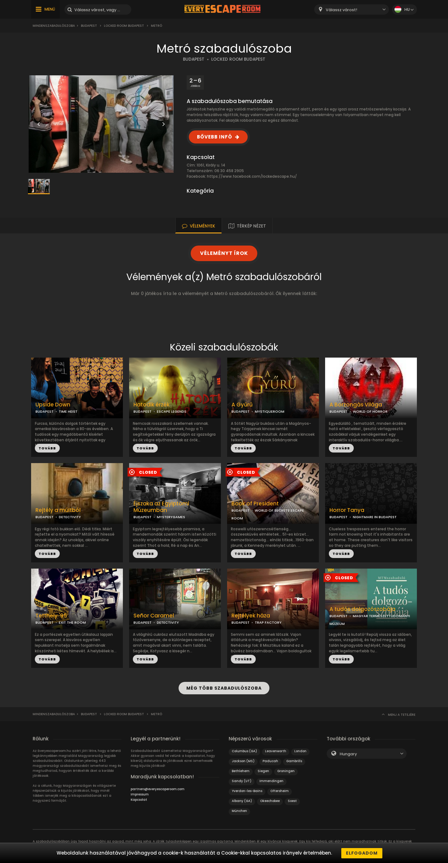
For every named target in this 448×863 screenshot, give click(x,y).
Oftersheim (279, 790)
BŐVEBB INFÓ (214, 137)
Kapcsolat (139, 799)
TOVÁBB (47, 448)
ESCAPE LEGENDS (171, 411)
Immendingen (271, 780)
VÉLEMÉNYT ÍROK (224, 253)
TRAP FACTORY (268, 622)
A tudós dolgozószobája (362, 609)
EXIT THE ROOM (72, 622)
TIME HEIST (68, 411)
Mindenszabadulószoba (54, 25)
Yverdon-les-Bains (247, 790)
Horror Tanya (346, 510)
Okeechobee (270, 800)
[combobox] (351, 9)
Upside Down (52, 404)
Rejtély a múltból (58, 510)
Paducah (270, 760)
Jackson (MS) (243, 760)
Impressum (140, 794)
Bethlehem (241, 770)
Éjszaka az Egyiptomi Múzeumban (161, 507)
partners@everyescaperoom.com (157, 788)
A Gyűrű (242, 404)
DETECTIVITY (70, 516)
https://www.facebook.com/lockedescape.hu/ (252, 176)
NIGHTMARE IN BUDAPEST (375, 516)
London (300, 750)
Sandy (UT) (241, 780)
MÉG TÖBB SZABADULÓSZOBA (224, 688)
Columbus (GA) (244, 750)
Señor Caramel (153, 615)
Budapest (89, 25)
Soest (292, 800)
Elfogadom (362, 853)
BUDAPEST (193, 59)
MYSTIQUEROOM (269, 411)
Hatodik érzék (151, 404)
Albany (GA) (242, 800)
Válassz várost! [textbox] (341, 9)
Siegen (263, 770)
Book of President (255, 503)
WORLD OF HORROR (370, 411)
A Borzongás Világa (355, 404)
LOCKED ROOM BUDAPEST (238, 59)
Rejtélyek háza (250, 615)
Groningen (286, 770)
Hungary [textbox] (348, 753)
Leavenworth (275, 750)
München (239, 810)
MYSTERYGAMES (171, 516)
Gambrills (294, 760)
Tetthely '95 (51, 615)
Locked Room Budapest (124, 25)
